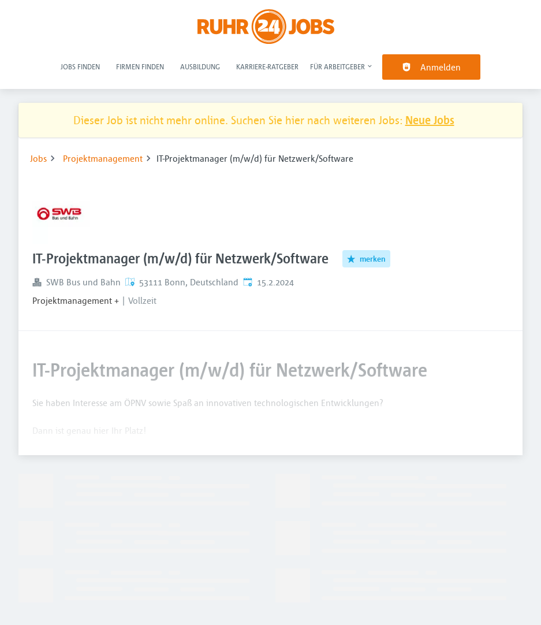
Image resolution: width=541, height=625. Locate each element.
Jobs (38, 158)
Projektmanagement (103, 158)
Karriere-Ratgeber (267, 66)
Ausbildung (200, 66)
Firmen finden (140, 66)
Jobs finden (80, 66)
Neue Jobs (429, 120)
